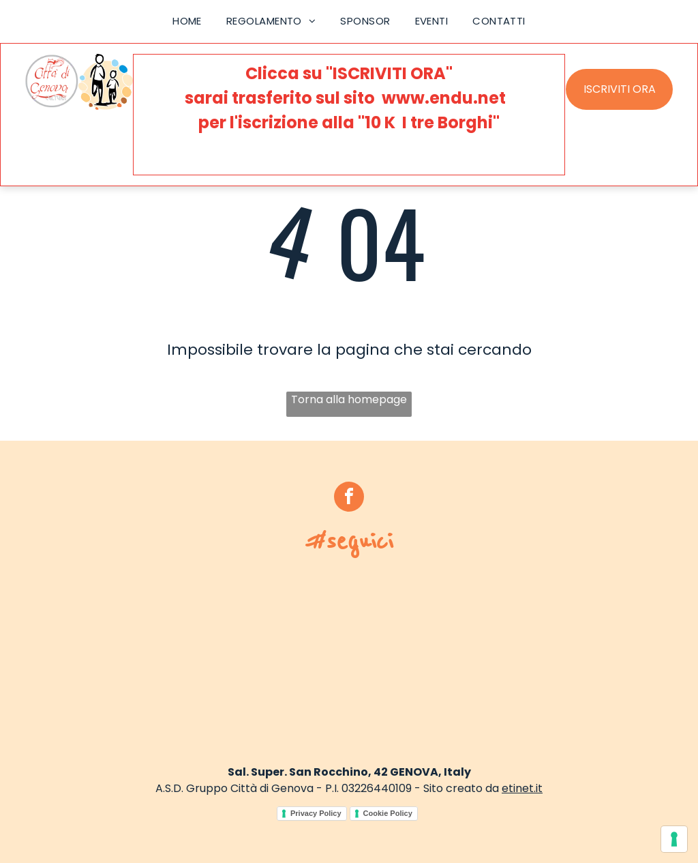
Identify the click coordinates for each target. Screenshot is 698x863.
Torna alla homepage (349, 399)
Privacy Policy (316, 813)
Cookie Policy (387, 813)
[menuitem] (187, 21)
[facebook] (349, 498)
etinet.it (522, 788)
